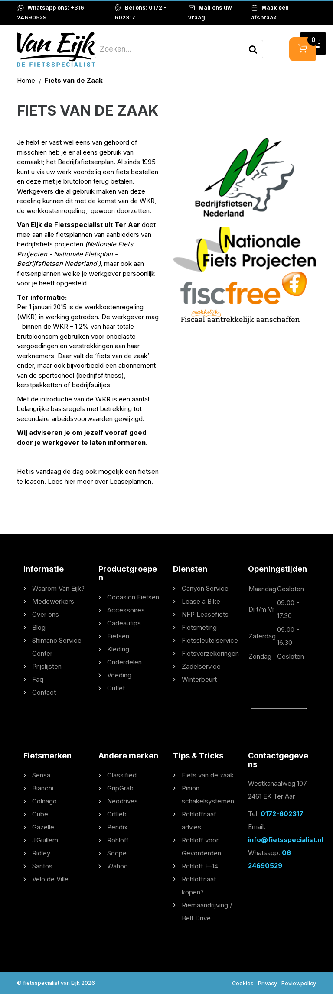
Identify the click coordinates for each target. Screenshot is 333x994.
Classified (122, 775)
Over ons (45, 614)
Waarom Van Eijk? (58, 588)
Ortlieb (117, 814)
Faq (37, 679)
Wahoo (117, 866)
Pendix (117, 827)
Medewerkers (53, 601)
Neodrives (122, 801)
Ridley (41, 853)
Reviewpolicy (298, 983)
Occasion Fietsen (133, 597)
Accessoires (126, 610)
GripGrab (120, 788)
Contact (44, 692)
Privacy (267, 983)
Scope (117, 853)
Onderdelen (124, 662)
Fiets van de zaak (208, 775)
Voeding (119, 675)
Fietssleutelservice (210, 640)
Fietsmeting (199, 627)
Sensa (41, 775)
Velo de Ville (50, 879)
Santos (42, 866)
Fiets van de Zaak (74, 80)
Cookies (243, 983)
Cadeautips (124, 623)
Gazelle (43, 827)
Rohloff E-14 (200, 866)
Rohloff (118, 840)
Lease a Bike (201, 601)
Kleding (118, 649)
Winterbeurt (199, 679)
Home (27, 80)
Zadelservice (201, 666)
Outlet (116, 688)
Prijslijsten (47, 666)
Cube (40, 814)
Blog (39, 627)
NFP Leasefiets (205, 614)
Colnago (44, 801)
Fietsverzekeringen (210, 653)
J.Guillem (45, 840)
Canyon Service (205, 588)
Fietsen (118, 636)
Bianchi (42, 788)
